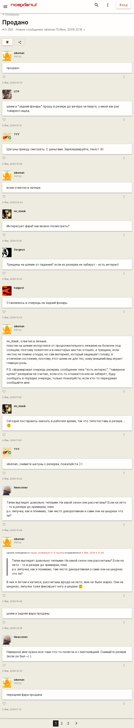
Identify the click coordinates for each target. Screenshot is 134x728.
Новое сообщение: (29, 29)
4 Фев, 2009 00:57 (12, 82)
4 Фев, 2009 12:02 (12, 478)
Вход (124, 5)
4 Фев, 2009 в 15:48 (93, 552)
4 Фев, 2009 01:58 (12, 164)
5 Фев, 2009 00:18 (12, 628)
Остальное (10, 14)
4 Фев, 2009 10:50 (12, 317)
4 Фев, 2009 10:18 (12, 241)
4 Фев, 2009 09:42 (12, 202)
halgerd (19, 287)
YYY (16, 134)
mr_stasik (20, 211)
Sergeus (19, 249)
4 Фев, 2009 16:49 (12, 601)
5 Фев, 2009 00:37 (12, 671)
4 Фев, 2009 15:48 (12, 530)
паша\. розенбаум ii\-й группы (47, 552)
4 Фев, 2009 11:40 (12, 440)
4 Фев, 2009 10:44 (12, 279)
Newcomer (21, 487)
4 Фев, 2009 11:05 (12, 397)
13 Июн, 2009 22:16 (70, 29)
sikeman (49, 29)
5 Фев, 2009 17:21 (11, 709)
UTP (16, 91)
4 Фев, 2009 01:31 (12, 125)
